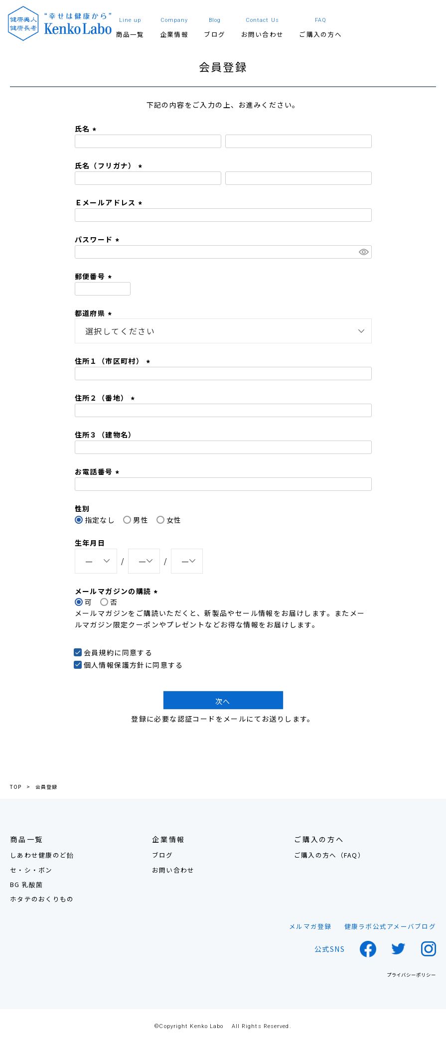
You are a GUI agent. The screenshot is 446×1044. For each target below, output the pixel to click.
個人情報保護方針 (114, 665)
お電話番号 (98, 471)
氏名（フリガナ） (110, 165)
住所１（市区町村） (114, 361)
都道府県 (95, 313)
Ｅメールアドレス (110, 202)
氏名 (87, 129)
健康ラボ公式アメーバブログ (390, 926)
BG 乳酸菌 (26, 884)
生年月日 (90, 543)
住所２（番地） (106, 398)
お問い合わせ (173, 870)
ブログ (162, 855)
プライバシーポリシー (411, 975)
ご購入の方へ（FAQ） (329, 855)
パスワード (98, 239)
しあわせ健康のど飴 (42, 855)
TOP (15, 787)
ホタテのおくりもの (42, 898)
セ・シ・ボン (31, 870)
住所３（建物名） (105, 435)
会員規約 (99, 652)
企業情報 (168, 839)
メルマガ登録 (310, 926)
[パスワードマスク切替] (363, 252)
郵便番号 (95, 276)
